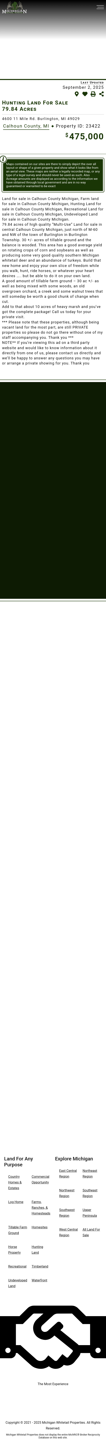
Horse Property (14, 1250)
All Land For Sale (91, 1232)
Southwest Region (67, 1213)
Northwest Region (66, 1193)
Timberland (40, 1266)
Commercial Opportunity (40, 1179)
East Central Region (68, 1173)
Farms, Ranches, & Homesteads (41, 1207)
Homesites (39, 1227)
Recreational (17, 1266)
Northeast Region (90, 1173)
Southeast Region (90, 1193)
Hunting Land (37, 1250)
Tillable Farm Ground (17, 1230)
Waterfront (39, 1280)
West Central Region (68, 1232)
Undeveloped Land (17, 1283)
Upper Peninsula (90, 1213)
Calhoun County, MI (26, 126)
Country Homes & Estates (15, 1182)
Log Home (15, 1202)
